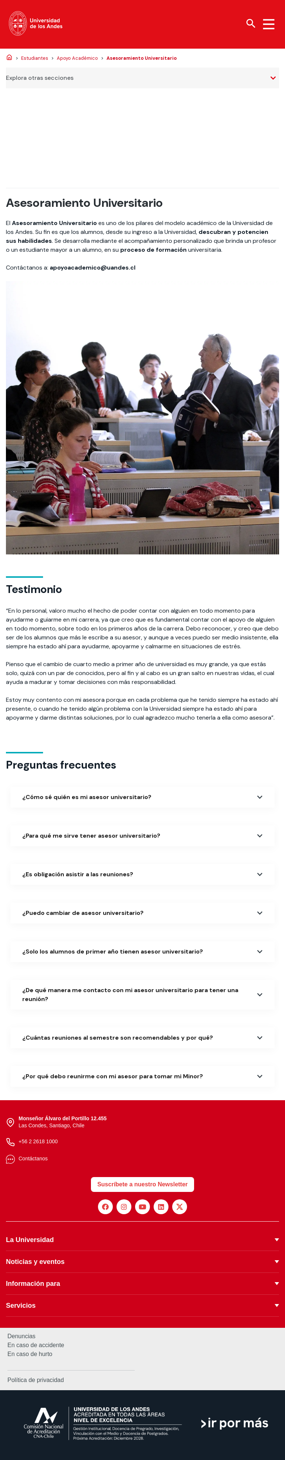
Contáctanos (33, 1158)
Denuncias (21, 1336)
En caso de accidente (35, 1345)
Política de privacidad (35, 1380)
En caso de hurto (29, 1354)
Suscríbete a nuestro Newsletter (142, 1184)
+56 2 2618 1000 (38, 1141)
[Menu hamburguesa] (268, 24)
